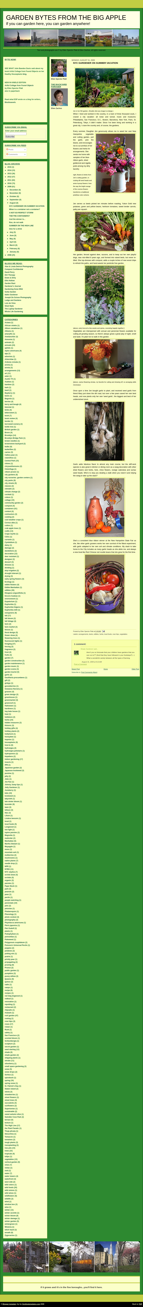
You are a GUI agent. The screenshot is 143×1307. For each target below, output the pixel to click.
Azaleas (8, 382)
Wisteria (8, 1227)
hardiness (9, 709)
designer (8, 559)
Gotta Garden (10, 292)
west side (9, 1182)
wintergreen (10, 1224)
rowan (7, 1027)
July (12, 232)
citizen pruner (10, 472)
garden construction (13, 661)
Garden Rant (10, 283)
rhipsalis (8, 1010)
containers (9, 509)
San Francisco (11, 1035)
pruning (8, 965)
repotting (8, 1004)
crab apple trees (11, 528)
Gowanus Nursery (12, 689)
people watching (12, 900)
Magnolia (8, 835)
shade (7, 1052)
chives (7, 463)
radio (7, 985)
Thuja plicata (10, 1131)
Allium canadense (12, 328)
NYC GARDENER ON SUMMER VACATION (26, 206)
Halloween (9, 706)
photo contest (10, 917)
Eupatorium (10, 601)
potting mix (9, 954)
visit (6, 1171)
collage (8, 500)
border (7, 421)
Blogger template (9, 1304)
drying (7, 576)
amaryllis (8, 334)
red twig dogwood (12, 996)
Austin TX (9, 379)
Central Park (10, 461)
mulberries (9, 855)
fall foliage (9, 621)
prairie (7, 957)
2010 (10, 183)
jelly (6, 776)
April (12, 242)
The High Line (10, 1126)
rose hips (116, 634)
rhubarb (8, 1013)
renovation (9, 1002)
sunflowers (9, 1106)
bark (6, 387)
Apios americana (12, 351)
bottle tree (9, 427)
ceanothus (9, 458)
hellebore (9, 717)
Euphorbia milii (11, 610)
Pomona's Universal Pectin (16, 945)
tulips (7, 1156)
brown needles (11, 441)
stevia (7, 1092)
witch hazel (9, 1230)
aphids (7, 348)
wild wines (9, 1193)
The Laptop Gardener (14, 309)
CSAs (7, 537)
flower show (10, 635)
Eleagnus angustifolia (14, 593)
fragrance (9, 649)
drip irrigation (10, 571)
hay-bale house (11, 711)
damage (8, 548)
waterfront (9, 1179)
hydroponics (10, 754)
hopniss (8, 740)
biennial (8, 407)
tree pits (8, 1148)
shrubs (8, 1061)
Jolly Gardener (11, 787)
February (14, 249)
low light (8, 830)
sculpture (9, 1044)
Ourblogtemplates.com (31, 1304)
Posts (9, 150)
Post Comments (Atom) (89, 672)
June (12, 235)
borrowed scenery (12, 424)
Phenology (9, 914)
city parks (9, 480)
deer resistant (10, 556)
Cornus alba (10, 523)
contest (8, 511)
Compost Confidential (14, 269)
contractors (9, 514)
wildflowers (9, 1196)
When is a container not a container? (24, 209)
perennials (9, 903)
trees (7, 1151)
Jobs (7, 779)
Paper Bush (10, 886)
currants (8, 540)
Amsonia (8, 339)
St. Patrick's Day (12, 1086)
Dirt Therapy (10, 275)
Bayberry (8, 393)
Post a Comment (80, 664)
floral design (10, 632)
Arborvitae (9, 359)
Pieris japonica (11, 925)
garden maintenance (13, 663)
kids (6, 793)
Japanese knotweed (13, 770)
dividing (8, 568)
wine (7, 1207)
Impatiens (9, 756)
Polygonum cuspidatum (15, 942)
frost (7, 652)
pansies (8, 883)
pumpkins (9, 973)
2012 (10, 177)
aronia (7, 368)
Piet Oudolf (9, 928)
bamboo (8, 384)
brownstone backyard (14, 444)
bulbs (7, 447)
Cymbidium (9, 542)
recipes (8, 993)
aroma (7, 365)
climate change (11, 492)
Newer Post (76, 669)
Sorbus (8, 1075)
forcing (8, 647)
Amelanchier (10, 337)
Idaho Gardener (11, 295)
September (14, 200)
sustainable (9, 1111)
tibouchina (9, 1134)
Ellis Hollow (10, 281)
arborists (8, 356)
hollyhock (9, 734)
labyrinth (8, 799)
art (6, 373)
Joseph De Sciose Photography (18, 297)
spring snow (10, 1083)
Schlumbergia (10, 1041)
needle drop (10, 863)
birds (7, 410)
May (12, 239)
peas (7, 894)
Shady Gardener (87, 649)
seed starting (10, 1049)
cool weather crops (13, 520)
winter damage (11, 1218)
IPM (6, 765)
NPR (6, 866)
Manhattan (9, 841)
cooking (8, 517)
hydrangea (9, 748)
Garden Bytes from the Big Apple (66, 17)
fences (7, 630)
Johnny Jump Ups (12, 785)
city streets (9, 483)
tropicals (8, 1154)
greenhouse (10, 697)
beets (91, 634)
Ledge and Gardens (13, 300)
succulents (9, 1103)
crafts (7, 531)
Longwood (9, 827)
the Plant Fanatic (12, 1128)
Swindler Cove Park (13, 1117)
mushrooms (10, 858)
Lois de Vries (10, 303)
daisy (7, 545)
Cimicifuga (9, 469)
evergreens (9, 613)
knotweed (9, 796)
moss (7, 849)
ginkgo (7, 683)
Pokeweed (9, 939)
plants (7, 931)
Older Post (135, 669)
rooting (8, 1018)
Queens (8, 979)
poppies (8, 948)
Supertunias (10, 1109)
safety (7, 1033)
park (6, 889)
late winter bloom (12, 801)
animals (8, 342)
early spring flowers (13, 579)
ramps (7, 987)
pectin (7, 897)
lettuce (7, 810)
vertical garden (11, 1162)
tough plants (10, 1142)
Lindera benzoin (11, 818)
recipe (7, 990)
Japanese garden (12, 768)
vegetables (123, 634)
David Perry (10, 272)
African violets (11, 325)
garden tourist (11, 672)
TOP (140, 1304)
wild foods (9, 1187)
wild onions (9, 1190)
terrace (8, 1120)
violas (7, 1168)
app (6, 354)
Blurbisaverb (10, 102)
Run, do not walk (16, 222)
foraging (8, 644)
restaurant (9, 1007)
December (14, 190)
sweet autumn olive (13, 1114)
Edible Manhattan (12, 587)
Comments (12, 154)
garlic (7, 675)
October (13, 196)
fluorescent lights (12, 641)
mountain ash (10, 852)
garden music (10, 666)
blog (24, 74)
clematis (8, 489)
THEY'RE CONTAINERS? (19, 216)
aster (7, 376)
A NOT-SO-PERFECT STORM (21, 213)
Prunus (8, 968)
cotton (7, 525)
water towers (10, 1176)
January (13, 252)
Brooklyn (8, 435)
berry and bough (12, 404)
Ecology (8, 582)
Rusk (7, 1030)
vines (7, 1165)
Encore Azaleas (11, 596)
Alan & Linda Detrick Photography (19, 266)
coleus (7, 497)
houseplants (10, 742)
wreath (7, 1233)
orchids (8, 878)
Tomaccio (9, 1137)
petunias (8, 909)
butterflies (9, 449)
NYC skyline (10, 872)
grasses (8, 692)
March (12, 245)
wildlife (8, 1199)
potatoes (8, 951)
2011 (10, 180)
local (7, 821)
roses (7, 1024)
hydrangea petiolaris (13, 751)
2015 (10, 167)
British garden (11, 430)
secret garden (10, 1047)
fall (6, 616)
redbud (8, 999)
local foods (108, 634)
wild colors (9, 1185)
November (14, 193)
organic (8, 880)
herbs (101, 634)
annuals (8, 345)
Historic (8, 725)
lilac (6, 813)
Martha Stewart (11, 844)
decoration (9, 554)
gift (6, 680)
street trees (9, 1100)
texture (8, 1123)
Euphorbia (9, 604)
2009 (10, 187)
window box (10, 1204)
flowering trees (11, 638)
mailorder (9, 838)
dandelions (9, 551)
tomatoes (9, 1140)
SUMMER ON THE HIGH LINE (21, 226)
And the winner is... (17, 219)
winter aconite (11, 1213)
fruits (7, 655)
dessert (8, 562)
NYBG (7, 869)
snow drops (10, 1072)
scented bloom (11, 1038)
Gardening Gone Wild (14, 289)
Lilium (7, 816)
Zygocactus (10, 1235)
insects (8, 762)
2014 (10, 170)
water (7, 1173)
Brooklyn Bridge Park (14, 438)
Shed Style (9, 306)
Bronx (7, 433)
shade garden (10, 1055)
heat (6, 714)
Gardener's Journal (13, 286)
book (7, 416)
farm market (10, 627)
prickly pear (10, 959)
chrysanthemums (12, 466)
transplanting (10, 1145)
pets (6, 906)
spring (7, 1080)
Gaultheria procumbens (15, 678)
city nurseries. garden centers (17, 478)
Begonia (8, 399)
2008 (10, 255)
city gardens (10, 475)
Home (106, 669)
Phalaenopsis (10, 911)
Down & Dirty (10, 278)
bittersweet (9, 413)
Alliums (8, 331)
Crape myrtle (10, 534)
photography (10, 920)
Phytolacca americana (14, 923)
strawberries (10, 1095)
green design (10, 694)
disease (8, 565)
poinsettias (9, 937)
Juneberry (9, 790)
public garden (10, 970)
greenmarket (10, 700)
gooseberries (10, 686)
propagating (10, 962)
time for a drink (15, 229)
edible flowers (10, 585)
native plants (10, 861)
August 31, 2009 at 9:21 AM (92, 662)
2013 (10, 174)
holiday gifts (10, 728)
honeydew (9, 737)
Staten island (10, 1089)
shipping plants (11, 1058)
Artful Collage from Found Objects (19, 85)
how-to (7, 745)
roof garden (10, 1016)
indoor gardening (12, 759)
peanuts (8, 892)
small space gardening (14, 1066)
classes (8, 486)
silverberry (9, 1064)
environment (10, 599)
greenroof (9, 703)
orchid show (10, 875)
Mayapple (9, 847)
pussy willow (10, 976)
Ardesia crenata (11, 362)
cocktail (8, 494)
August (13, 203)
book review (10, 418)
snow (7, 1069)
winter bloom (10, 1216)
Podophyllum (10, 934)
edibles (96, 634)
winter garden (10, 1221)
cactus (7, 452)
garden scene (10, 669)
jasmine (8, 773)
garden (8, 658)
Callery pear (10, 455)
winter (7, 1210)
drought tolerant (11, 573)
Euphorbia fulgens (12, 607)
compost (8, 506)
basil (7, 390)
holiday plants (11, 731)
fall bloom (9, 618)
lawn (7, 807)
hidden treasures (12, 723)
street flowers (10, 1097)
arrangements (83, 634)
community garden (12, 503)
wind (7, 1202)
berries (8, 402)
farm (7, 624)
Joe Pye (8, 782)
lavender (8, 804)
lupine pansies (11, 832)
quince (7, 982)
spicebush (9, 1078)
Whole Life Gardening (14, 312)
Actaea (7, 323)
